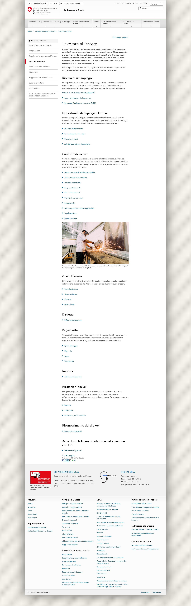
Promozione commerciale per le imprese (111, 581)
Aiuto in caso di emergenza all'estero (110, 522)
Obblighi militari (103, 543)
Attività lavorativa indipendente (77, 144)
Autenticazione (70, 218)
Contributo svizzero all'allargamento (145, 549)
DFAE (55, 3)
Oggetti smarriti (103, 540)
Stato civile (101, 577)
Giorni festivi (69, 304)
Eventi (30, 511)
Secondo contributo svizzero (141, 545)
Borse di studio (102, 554)
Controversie (69, 203)
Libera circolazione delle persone (77, 98)
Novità (30, 504)
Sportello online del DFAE (66, 472)
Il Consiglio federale (38, 3)
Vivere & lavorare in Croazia (82, 24)
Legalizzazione (70, 213)
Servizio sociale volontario (74, 134)
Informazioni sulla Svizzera (141, 504)
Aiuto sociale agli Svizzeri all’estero (110, 526)
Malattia (67, 405)
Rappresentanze (46, 24)
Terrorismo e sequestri (70, 523)
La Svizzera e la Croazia (131, 24)
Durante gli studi (71, 139)
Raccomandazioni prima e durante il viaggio (75, 512)
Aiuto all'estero (68, 534)
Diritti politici (102, 513)
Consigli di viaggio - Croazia (72, 504)
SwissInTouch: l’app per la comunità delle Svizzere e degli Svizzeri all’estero (112, 586)
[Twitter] (66, 460)
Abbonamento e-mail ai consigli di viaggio (77, 541)
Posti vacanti (32, 518)
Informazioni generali (73, 320)
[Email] (75, 460)
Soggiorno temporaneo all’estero (74, 558)
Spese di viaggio (70, 346)
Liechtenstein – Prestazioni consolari (110, 557)
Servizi (96, 24)
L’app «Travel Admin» (70, 545)
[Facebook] (63, 460)
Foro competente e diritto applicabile (79, 208)
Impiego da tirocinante (73, 129)
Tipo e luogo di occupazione (75, 178)
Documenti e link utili (70, 538)
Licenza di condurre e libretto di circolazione (108, 518)
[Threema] (70, 460)
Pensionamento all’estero (71, 565)
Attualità (33, 24)
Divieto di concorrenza (73, 198)
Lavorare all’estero (69, 561)
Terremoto (66, 527)
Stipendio (68, 351)
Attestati (100, 533)
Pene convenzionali (72, 193)
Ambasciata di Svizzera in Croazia (40, 531)
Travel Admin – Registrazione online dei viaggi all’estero (111, 562)
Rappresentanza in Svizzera (72, 572)
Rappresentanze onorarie (37, 527)
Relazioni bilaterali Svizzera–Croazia (144, 530)
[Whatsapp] (73, 460)
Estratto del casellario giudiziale (108, 547)
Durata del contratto (72, 183)
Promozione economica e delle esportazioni (142, 534)
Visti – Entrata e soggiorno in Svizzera (145, 507)
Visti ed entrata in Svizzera (111, 24)
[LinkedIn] (68, 460)
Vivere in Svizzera (137, 514)
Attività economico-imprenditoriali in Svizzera (145, 519)
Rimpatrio (66, 568)
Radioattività (67, 531)
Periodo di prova (71, 289)
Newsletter (32, 507)
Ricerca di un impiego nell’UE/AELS (78, 93)
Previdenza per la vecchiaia (75, 415)
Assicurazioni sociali (104, 536)
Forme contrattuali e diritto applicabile (79, 172)
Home (30, 31)
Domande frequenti (69, 520)
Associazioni (66, 579)
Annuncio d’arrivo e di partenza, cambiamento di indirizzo (108, 505)
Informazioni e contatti (140, 511)
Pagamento (69, 361)
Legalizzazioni (102, 529)
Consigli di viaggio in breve (72, 507)
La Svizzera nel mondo (72, 3)
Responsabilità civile (72, 188)
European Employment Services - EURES (80, 103)
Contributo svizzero (151, 24)
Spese (66, 356)
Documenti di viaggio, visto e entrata (75, 516)
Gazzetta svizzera (103, 570)
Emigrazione (67, 554)
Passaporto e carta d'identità (107, 509)
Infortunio (68, 410)
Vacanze (67, 299)
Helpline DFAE (128, 472)
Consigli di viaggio (63, 24)
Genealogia (101, 550)
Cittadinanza (101, 574)
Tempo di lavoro (70, 294)
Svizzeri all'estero (68, 575)
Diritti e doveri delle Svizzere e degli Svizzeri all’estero (75, 584)
